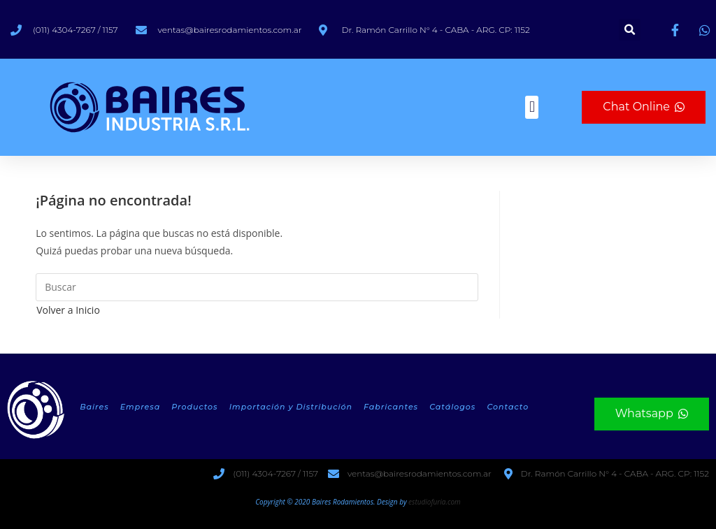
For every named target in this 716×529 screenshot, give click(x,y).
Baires (94, 407)
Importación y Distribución (290, 407)
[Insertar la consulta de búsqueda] (257, 287)
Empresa (140, 407)
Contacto (508, 407)
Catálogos (452, 407)
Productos (194, 407)
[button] (629, 30)
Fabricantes (391, 407)
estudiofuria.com (434, 502)
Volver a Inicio (68, 310)
